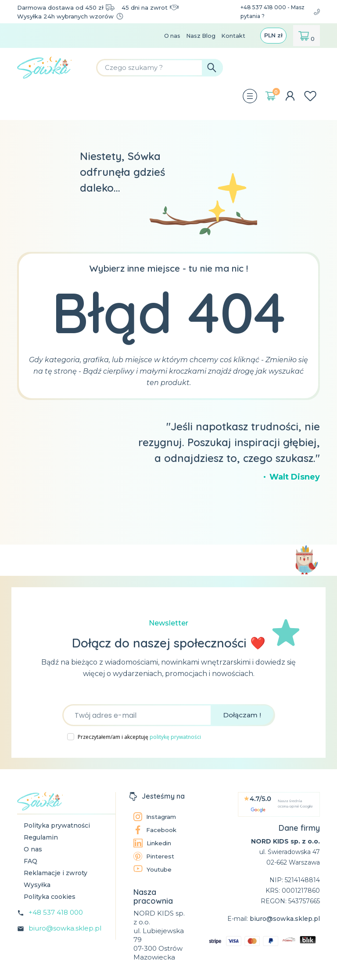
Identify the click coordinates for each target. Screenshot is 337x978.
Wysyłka (37, 884)
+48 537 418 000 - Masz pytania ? (278, 11)
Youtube (153, 869)
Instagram (155, 816)
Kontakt (231, 35)
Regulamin (41, 837)
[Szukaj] (185, 67)
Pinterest (154, 855)
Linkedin (154, 842)
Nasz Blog (198, 35)
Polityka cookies (49, 896)
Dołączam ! (242, 714)
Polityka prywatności (57, 825)
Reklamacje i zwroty (55, 872)
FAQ (30, 861)
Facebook (155, 829)
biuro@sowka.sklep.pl (65, 927)
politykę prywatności (175, 736)
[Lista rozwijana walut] (273, 35)
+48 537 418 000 (56, 912)
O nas (168, 35)
